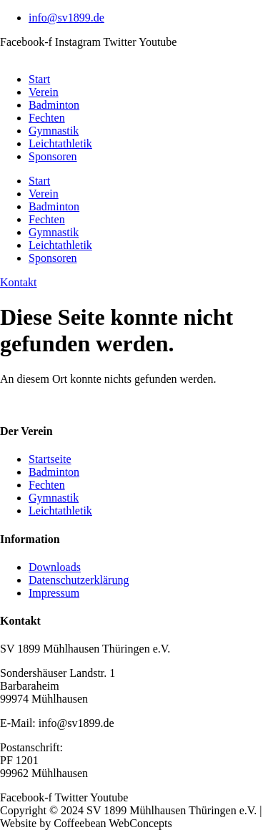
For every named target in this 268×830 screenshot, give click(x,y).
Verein (44, 92)
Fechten (47, 118)
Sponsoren (53, 156)
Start (39, 79)
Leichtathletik (60, 143)
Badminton (54, 105)
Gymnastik (54, 131)
